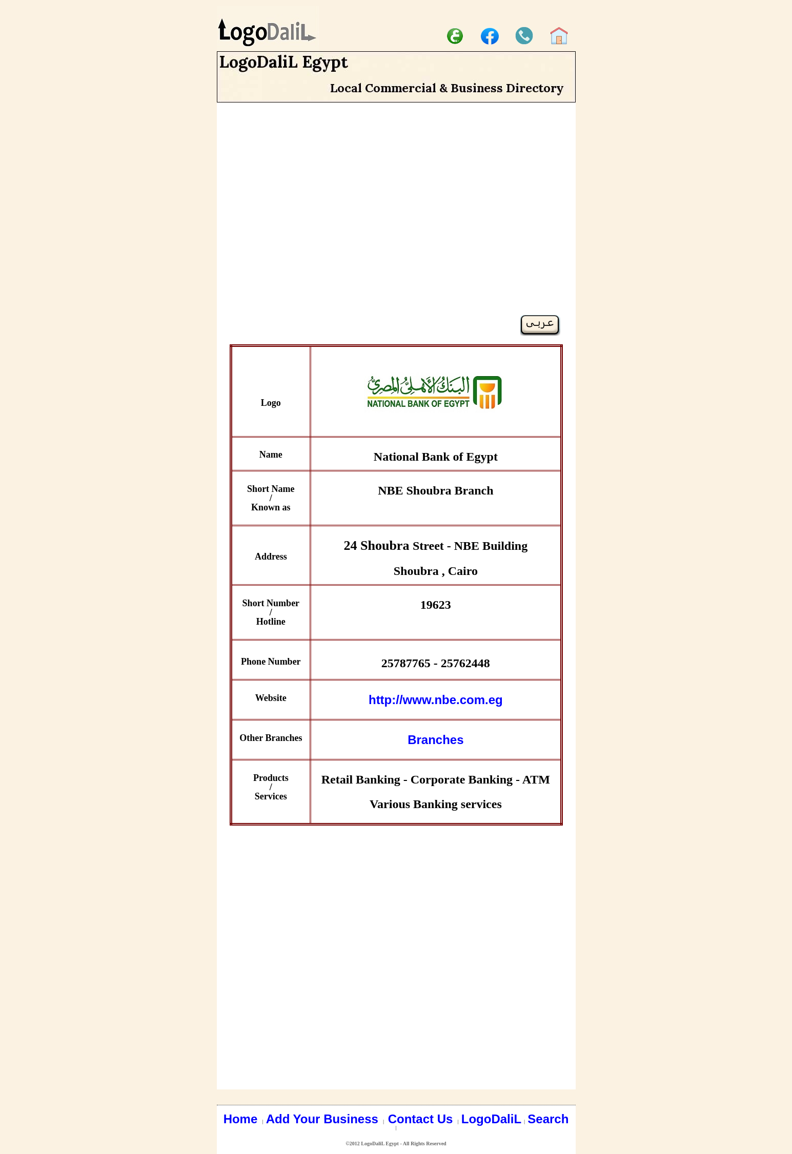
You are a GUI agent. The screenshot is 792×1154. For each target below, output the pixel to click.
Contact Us (422, 1119)
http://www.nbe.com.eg (436, 700)
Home (242, 1119)
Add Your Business (324, 1119)
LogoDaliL (491, 1119)
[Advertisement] (396, 226)
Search (547, 1119)
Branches (435, 740)
